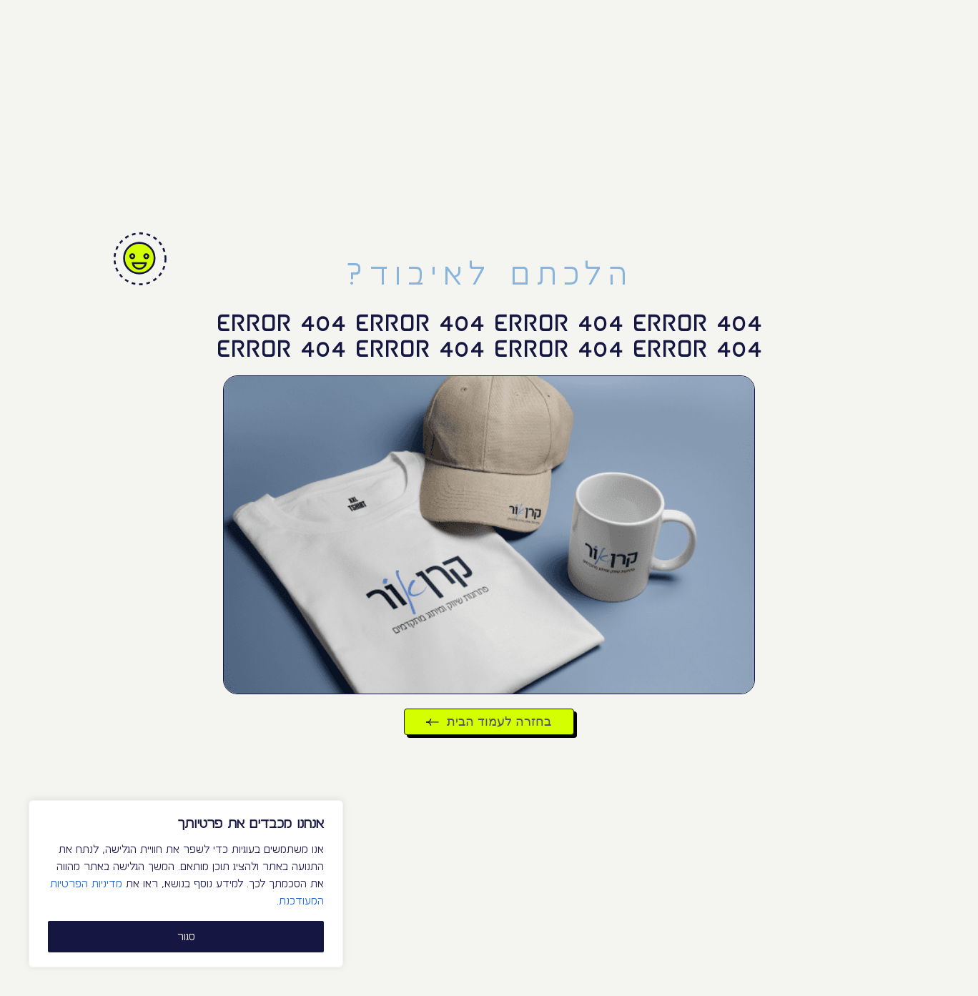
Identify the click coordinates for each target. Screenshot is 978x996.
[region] (186, 883)
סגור (186, 936)
